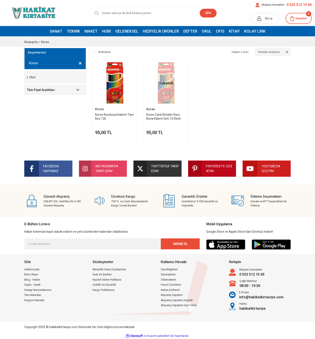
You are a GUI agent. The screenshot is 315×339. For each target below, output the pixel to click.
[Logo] (26, 12)
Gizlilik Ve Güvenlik (104, 284)
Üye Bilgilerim (169, 269)
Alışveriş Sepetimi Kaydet (177, 300)
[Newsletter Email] (112, 243)
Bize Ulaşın (31, 274)
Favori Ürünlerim (171, 284)
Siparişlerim (168, 274)
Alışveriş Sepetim (172, 295)
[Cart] (298, 18)
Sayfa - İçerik (32, 284)
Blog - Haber (32, 279)
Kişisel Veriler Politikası (107, 279)
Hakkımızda (31, 269)
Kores (45, 42)
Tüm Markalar (32, 295)
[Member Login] (264, 18)
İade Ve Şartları (102, 274)
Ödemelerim (168, 279)
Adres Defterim (170, 290)
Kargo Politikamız (104, 290)
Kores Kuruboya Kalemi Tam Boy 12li (114, 116)
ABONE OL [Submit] (180, 244)
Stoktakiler (104, 52)
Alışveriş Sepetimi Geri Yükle (178, 305)
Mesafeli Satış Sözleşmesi (109, 269)
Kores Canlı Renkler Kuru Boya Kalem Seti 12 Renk (163, 116)
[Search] (150, 13)
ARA (208, 13)
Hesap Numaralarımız (37, 290)
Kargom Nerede (34, 300)
